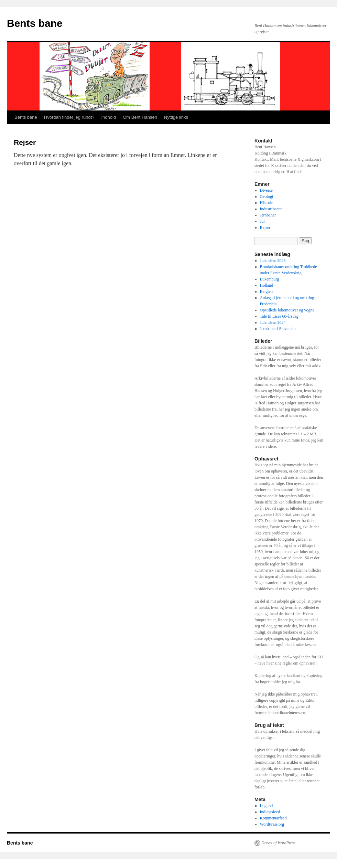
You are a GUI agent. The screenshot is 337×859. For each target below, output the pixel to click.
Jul (262, 221)
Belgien (266, 291)
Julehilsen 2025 (273, 260)
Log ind (266, 805)
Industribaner (271, 208)
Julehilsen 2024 (273, 322)
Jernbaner (268, 215)
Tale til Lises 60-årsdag (279, 316)
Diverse (266, 190)
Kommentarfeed (273, 818)
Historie (266, 202)
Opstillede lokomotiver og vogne (287, 310)
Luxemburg (269, 279)
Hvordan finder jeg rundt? (69, 117)
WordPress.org (272, 824)
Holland (266, 285)
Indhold (108, 117)
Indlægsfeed (270, 811)
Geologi (266, 196)
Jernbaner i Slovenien (278, 328)
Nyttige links (176, 117)
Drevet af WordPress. (278, 842)
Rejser (265, 227)
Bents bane (35, 23)
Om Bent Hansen (140, 117)
